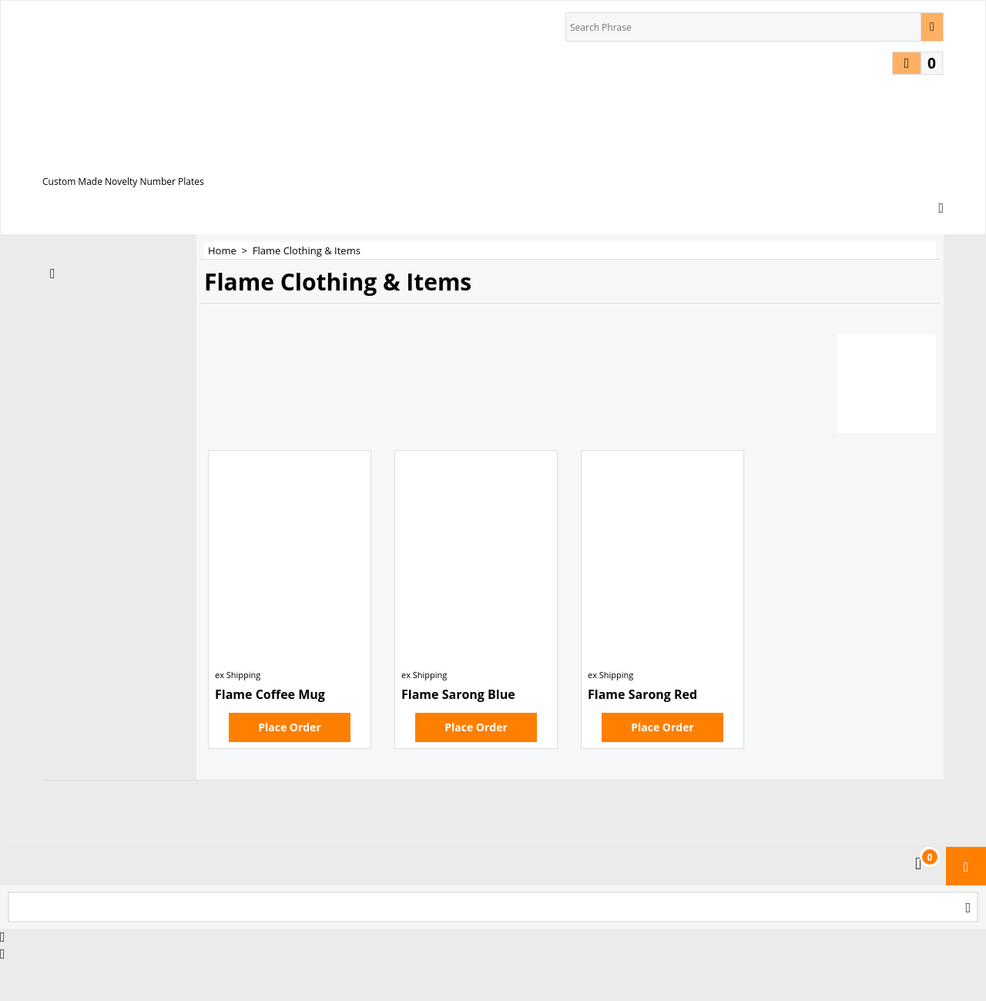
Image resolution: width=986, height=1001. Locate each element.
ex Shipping (237, 674)
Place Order (289, 727)
